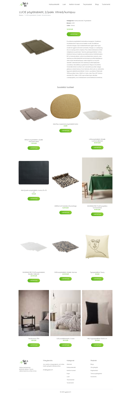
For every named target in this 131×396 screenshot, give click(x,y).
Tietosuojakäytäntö (96, 374)
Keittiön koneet (74, 5)
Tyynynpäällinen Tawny (97, 273)
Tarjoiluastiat (87, 5)
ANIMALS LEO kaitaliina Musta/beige (65, 207)
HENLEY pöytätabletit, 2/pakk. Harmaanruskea (33, 141)
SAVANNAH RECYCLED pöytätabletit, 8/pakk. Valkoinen (34, 274)
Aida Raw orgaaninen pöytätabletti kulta (65, 125)
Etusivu (21, 16)
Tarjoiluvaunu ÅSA (33, 340)
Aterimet (69, 365)
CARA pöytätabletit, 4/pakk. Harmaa (65, 273)
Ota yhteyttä (94, 368)
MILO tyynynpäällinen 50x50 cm (97, 340)
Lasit (64, 5)
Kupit (68, 374)
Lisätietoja (73, 35)
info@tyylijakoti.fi (48, 371)
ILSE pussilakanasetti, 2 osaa (65, 340)
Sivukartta (93, 378)
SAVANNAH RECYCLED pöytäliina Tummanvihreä (97, 208)
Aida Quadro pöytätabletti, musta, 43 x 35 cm (34, 192)
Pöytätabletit (87, 22)
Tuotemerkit (106, 5)
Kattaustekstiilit (54, 5)
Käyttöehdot (94, 371)
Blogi (97, 5)
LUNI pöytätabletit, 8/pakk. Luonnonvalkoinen (97, 141)
